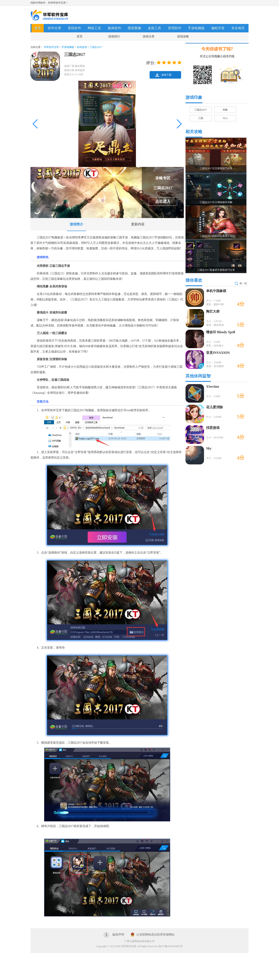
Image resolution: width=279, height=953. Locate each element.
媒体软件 (114, 28)
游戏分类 (148, 36)
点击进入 (162, 201)
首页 (37, 28)
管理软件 (174, 28)
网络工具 (94, 28)
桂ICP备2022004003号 (171, 946)
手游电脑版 (196, 28)
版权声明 (118, 934)
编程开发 (218, 28)
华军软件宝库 (49, 15)
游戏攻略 (183, 36)
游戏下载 (166, 74)
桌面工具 (154, 28)
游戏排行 (114, 36)
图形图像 (134, 28)
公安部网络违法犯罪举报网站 (155, 934)
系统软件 (74, 28)
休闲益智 (82, 47)
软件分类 (54, 28)
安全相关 (238, 28)
